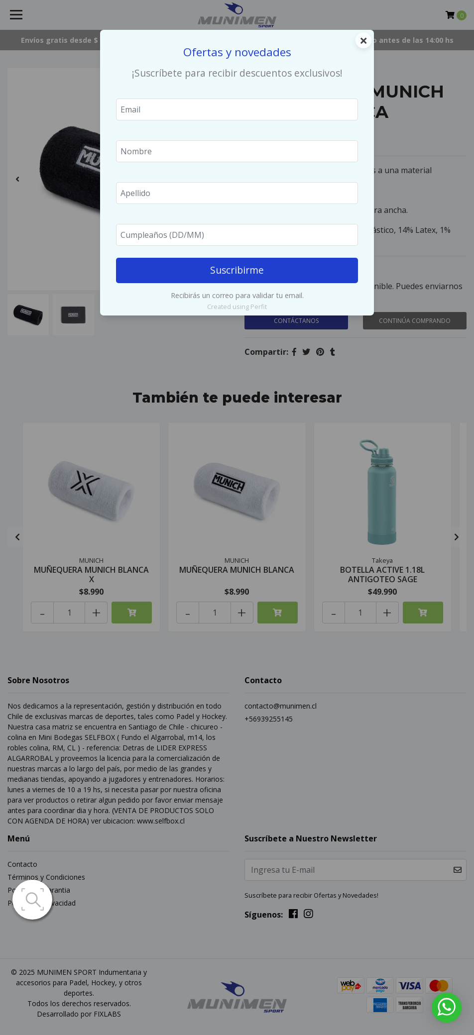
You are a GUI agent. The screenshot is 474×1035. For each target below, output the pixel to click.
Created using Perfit (237, 306)
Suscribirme (237, 270)
